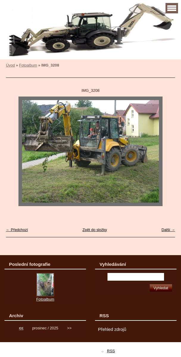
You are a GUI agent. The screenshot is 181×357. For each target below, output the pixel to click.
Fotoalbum (28, 65)
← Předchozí (17, 230)
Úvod (10, 65)
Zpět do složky (94, 230)
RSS (111, 351)
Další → (168, 230)
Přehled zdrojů (112, 329)
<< (21, 328)
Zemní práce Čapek (46, 10)
